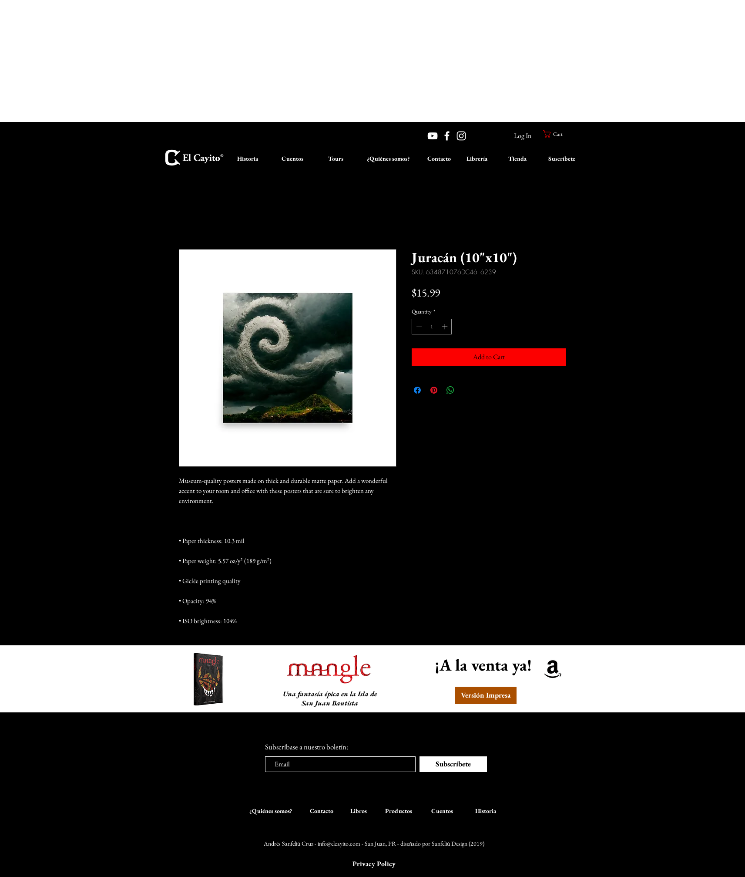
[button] (556, 134)
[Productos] (398, 811)
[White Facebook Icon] (447, 136)
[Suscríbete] (561, 159)
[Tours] (335, 159)
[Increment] (445, 326)
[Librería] (477, 159)
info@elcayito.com (339, 843)
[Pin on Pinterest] (434, 390)
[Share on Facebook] (417, 390)
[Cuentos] (292, 159)
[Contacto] (438, 159)
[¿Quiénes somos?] (388, 159)
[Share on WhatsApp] (450, 390)
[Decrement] (418, 326)
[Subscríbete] (453, 764)
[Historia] (247, 159)
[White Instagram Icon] (461, 136)
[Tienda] (517, 159)
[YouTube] (432, 136)
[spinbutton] (431, 326)
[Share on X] (467, 390)
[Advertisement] (261, 61)
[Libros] (359, 811)
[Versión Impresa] (486, 695)
